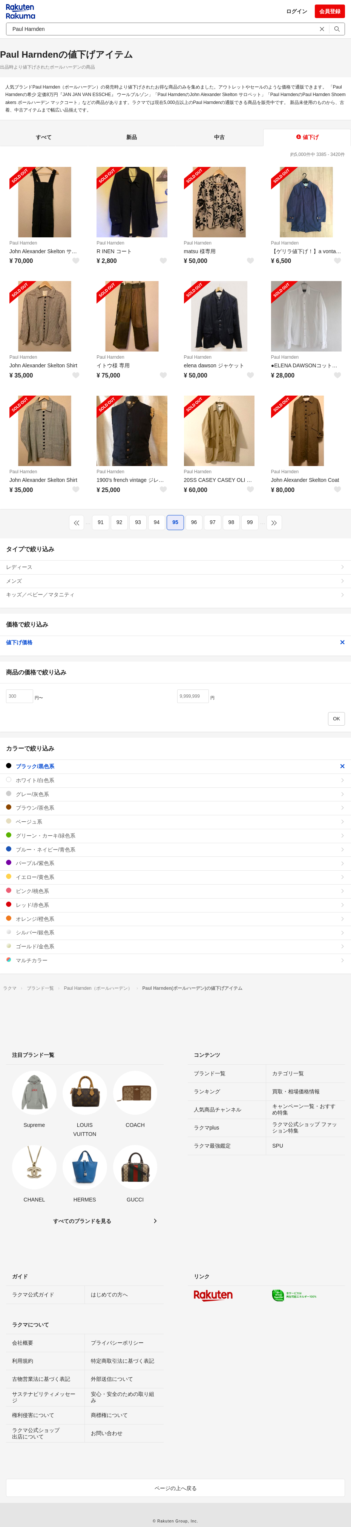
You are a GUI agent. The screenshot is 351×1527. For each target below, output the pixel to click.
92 (119, 522)
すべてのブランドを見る (82, 1221)
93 (138, 522)
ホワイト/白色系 (175, 780)
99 (250, 522)
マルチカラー (175, 960)
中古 (219, 137)
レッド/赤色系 (175, 905)
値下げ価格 (175, 642)
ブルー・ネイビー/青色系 (175, 849)
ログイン (296, 11)
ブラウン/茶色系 (175, 807)
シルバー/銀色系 (175, 932)
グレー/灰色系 (175, 794)
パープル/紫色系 (175, 863)
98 (231, 522)
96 (194, 522)
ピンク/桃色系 (175, 891)
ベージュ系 (175, 821)
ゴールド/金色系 (175, 946)
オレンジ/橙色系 (175, 919)
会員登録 (329, 11)
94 (157, 522)
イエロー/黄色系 (175, 877)
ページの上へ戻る (176, 1488)
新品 (131, 137)
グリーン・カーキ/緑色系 (175, 835)
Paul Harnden (23, 243)
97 (213, 522)
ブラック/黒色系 (175, 766)
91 (101, 522)
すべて (44, 137)
